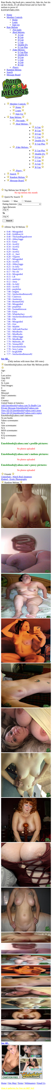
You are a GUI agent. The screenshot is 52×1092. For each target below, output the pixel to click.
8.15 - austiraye (13, 279)
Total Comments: (8, 395)
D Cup (21, 40)
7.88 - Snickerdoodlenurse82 (19, 316)
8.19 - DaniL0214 (14, 269)
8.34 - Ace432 (13, 244)
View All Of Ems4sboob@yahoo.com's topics (21, 413)
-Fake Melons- (18, 50)
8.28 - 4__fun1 (13, 254)
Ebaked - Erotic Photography (14, 479)
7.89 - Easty (12, 311)
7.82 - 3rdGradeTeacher (17, 329)
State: (3, 390)
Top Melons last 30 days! (15, 190)
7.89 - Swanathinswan (16, 309)
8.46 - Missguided (15, 231)
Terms (20, 1083)
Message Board (13, 75)
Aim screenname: (9, 425)
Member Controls (14, 17)
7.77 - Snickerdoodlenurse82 (19, 354)
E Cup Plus (23, 47)
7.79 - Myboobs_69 (15, 341)
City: (3, 380)
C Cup (20, 42)
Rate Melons (12, 27)
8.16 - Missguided (15, 274)
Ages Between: (9, 207)
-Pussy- (15, 67)
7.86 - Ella (11, 319)
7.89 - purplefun (14, 306)
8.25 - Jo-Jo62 (13, 266)
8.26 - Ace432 (13, 261)
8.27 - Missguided (15, 259)
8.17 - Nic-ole (13, 271)
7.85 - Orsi (11, 324)
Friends (7, 474)
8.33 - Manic (12, 249)
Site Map (12, 1083)
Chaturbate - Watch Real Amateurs (16, 477)
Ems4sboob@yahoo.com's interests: (17, 415)
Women (26, 201)
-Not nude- (17, 30)
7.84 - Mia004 (13, 326)
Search (10, 72)
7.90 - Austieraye (14, 299)
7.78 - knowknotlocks (16, 346)
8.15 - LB (11, 276)
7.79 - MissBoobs (14, 339)
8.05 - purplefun (14, 289)
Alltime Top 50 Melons (14, 227)
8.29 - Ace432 (13, 251)
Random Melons (14, 70)
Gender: (6, 201)
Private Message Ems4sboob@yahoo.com (19, 408)
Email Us (41, 1083)
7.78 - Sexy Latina (15, 349)
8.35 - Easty (12, 241)
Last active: (6, 375)
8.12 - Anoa (12, 281)
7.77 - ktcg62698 (14, 351)
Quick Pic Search (12, 197)
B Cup (20, 37)
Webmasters (30, 1083)
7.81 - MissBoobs (14, 331)
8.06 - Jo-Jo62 (13, 284)
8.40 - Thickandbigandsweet (19, 236)
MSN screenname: (9, 430)
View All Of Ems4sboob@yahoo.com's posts (21, 410)
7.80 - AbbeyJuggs (15, 336)
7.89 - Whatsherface (16, 314)
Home (9, 15)
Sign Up (16, 25)
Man (14, 201)
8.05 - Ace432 (13, 286)
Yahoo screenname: (9, 420)
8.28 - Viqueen (13, 256)
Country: (5, 400)
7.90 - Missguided (15, 304)
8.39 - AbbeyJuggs (15, 239)
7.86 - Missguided (15, 321)
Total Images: (7, 385)
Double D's (23, 45)
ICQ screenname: (9, 435)
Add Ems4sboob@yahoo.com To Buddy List (21, 405)
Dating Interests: (10, 204)
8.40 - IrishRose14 (15, 234)
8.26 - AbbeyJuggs (15, 264)
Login (14, 22)
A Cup (20, 35)
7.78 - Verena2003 (15, 344)
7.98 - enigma (13, 291)
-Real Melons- (18, 32)
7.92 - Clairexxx (14, 296)
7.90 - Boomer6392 (15, 301)
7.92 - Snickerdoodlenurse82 (19, 294)
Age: (3, 370)
